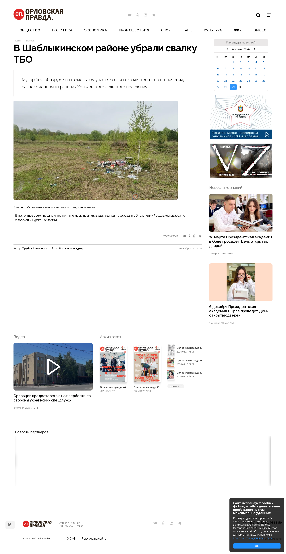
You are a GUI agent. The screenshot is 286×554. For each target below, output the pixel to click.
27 (218, 87)
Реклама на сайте (94, 540)
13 (218, 74)
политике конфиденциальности (252, 538)
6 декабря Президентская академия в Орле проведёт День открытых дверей (239, 312)
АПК (188, 30)
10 (248, 68)
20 (218, 80)
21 (225, 80)
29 (233, 87)
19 (263, 74)
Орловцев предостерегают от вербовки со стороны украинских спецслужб (50, 400)
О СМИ (71, 540)
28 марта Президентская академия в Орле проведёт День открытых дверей (239, 242)
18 (256, 74)
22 (233, 80)
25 (256, 80)
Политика (62, 30)
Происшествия (134, 30)
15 (233, 74)
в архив (176, 387)
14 (225, 74)
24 (248, 80)
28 (225, 87)
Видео (260, 30)
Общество (30, 30)
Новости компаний (225, 187)
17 (248, 74)
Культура (213, 30)
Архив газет (110, 338)
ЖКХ (238, 30)
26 (263, 80)
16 (240, 74)
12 (263, 68)
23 (240, 80)
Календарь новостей (241, 42)
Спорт (167, 30)
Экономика (95, 30)
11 (256, 68)
